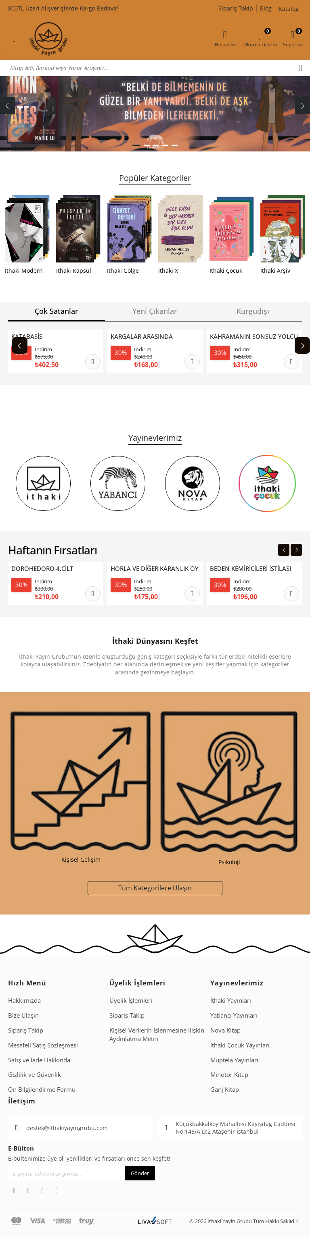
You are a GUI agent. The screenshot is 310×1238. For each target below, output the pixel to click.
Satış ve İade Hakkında (39, 1060)
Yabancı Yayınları (233, 1015)
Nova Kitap (225, 1030)
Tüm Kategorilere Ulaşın (155, 887)
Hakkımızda (24, 1000)
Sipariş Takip (235, 8)
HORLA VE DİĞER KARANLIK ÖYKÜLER (155, 568)
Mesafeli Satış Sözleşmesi (43, 1045)
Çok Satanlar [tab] (56, 311)
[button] (136, 145)
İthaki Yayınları (230, 1000)
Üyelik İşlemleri (130, 1000)
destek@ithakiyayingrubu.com (67, 1128)
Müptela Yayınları (234, 1060)
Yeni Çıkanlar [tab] (154, 311)
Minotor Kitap (229, 1074)
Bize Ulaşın (23, 1015)
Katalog (289, 8)
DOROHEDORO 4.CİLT (42, 568)
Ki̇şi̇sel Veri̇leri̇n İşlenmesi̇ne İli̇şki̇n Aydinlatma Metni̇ (156, 1034)
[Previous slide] (19, 345)
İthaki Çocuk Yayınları (240, 1045)
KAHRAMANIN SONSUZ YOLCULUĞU (254, 336)
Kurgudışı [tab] (253, 311)
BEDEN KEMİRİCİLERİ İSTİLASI (250, 568)
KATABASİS (26, 336)
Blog (266, 8)
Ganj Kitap (224, 1089)
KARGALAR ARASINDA (142, 336)
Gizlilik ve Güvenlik (34, 1074)
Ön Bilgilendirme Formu (41, 1089)
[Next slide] (302, 345)
